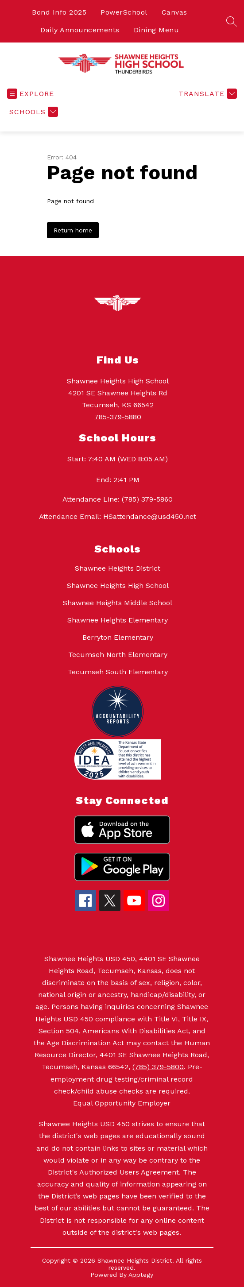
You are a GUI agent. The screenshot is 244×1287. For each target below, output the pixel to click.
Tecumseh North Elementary (117, 654)
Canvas (174, 12)
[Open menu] (30, 93)
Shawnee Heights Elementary (117, 620)
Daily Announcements (80, 30)
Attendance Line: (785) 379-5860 (117, 499)
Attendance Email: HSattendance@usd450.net (117, 516)
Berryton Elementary (117, 637)
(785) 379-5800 (158, 1067)
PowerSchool (124, 12)
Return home (73, 230)
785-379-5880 (117, 417)
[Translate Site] (206, 93)
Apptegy (140, 1274)
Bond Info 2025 (59, 12)
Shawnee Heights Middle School (117, 603)
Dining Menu (156, 30)
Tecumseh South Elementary (118, 672)
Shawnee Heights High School (118, 585)
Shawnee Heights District (117, 568)
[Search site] (231, 21)
